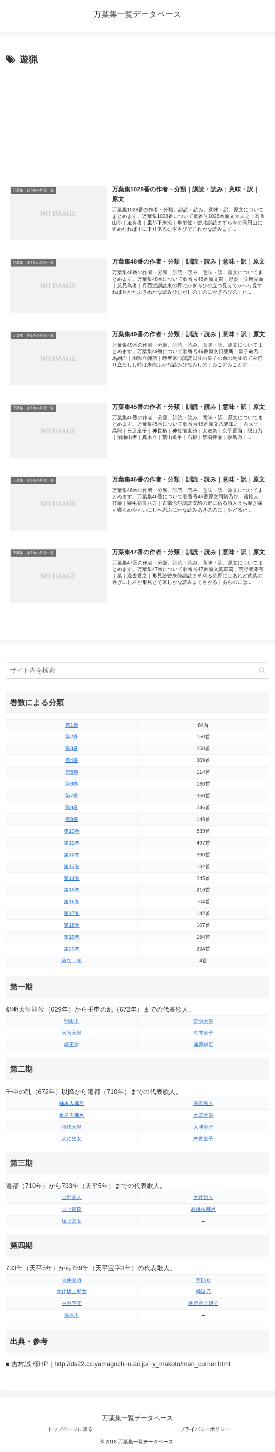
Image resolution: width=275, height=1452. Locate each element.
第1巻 (71, 725)
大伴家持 (72, 1280)
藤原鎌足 (203, 1044)
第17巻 (71, 913)
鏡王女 (71, 1044)
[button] (262, 670)
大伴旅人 (203, 1197)
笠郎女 (203, 1280)
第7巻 (71, 795)
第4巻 (71, 760)
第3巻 (71, 748)
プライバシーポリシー (205, 1429)
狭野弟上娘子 (203, 1303)
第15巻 (71, 890)
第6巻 (71, 784)
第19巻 (71, 937)
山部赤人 (72, 1197)
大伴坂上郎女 (72, 1291)
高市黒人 (203, 1103)
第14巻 (71, 878)
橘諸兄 (203, 1291)
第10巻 (71, 831)
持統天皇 (72, 1127)
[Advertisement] (137, 121)
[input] (137, 671)
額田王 (71, 1021)
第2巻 (71, 736)
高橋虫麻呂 (203, 1209)
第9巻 (71, 819)
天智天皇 (72, 1033)
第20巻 (71, 949)
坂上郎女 (72, 1221)
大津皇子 (203, 1127)
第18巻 (71, 925)
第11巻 (71, 843)
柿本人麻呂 (71, 1103)
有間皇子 (203, 1033)
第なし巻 (72, 960)
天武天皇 (203, 1115)
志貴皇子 (203, 1138)
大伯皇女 (72, 1138)
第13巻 (71, 866)
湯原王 (71, 1315)
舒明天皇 (203, 1021)
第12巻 (71, 854)
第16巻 (71, 901)
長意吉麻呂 (71, 1115)
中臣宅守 (72, 1303)
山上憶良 (72, 1209)
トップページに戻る (70, 1429)
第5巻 (71, 772)
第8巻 (71, 807)
